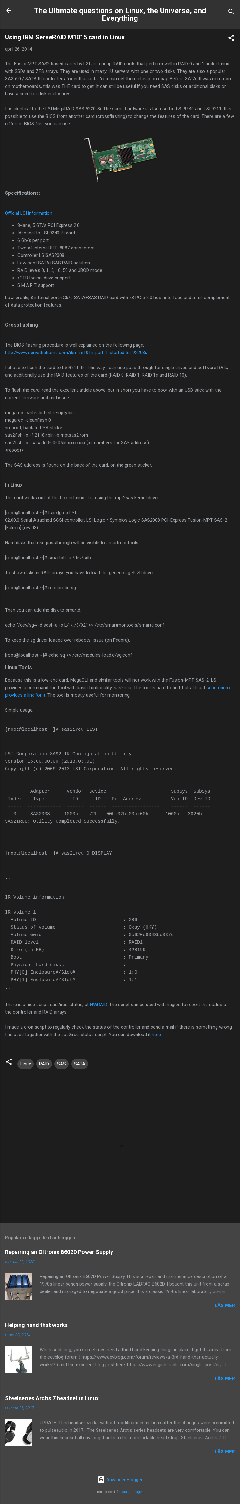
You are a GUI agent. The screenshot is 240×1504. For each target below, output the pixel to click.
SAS (61, 1064)
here (156, 1034)
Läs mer (225, 1305)
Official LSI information (28, 213)
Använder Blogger (120, 1479)
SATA (79, 1064)
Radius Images (132, 1492)
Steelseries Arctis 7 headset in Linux (52, 1398)
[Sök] (231, 12)
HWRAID (98, 1004)
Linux (25, 1064)
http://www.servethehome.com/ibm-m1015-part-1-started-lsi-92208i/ (76, 352)
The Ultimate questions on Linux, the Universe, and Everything (120, 14)
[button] (231, 39)
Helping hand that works (36, 1325)
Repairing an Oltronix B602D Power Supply (59, 1252)
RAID (44, 1064)
